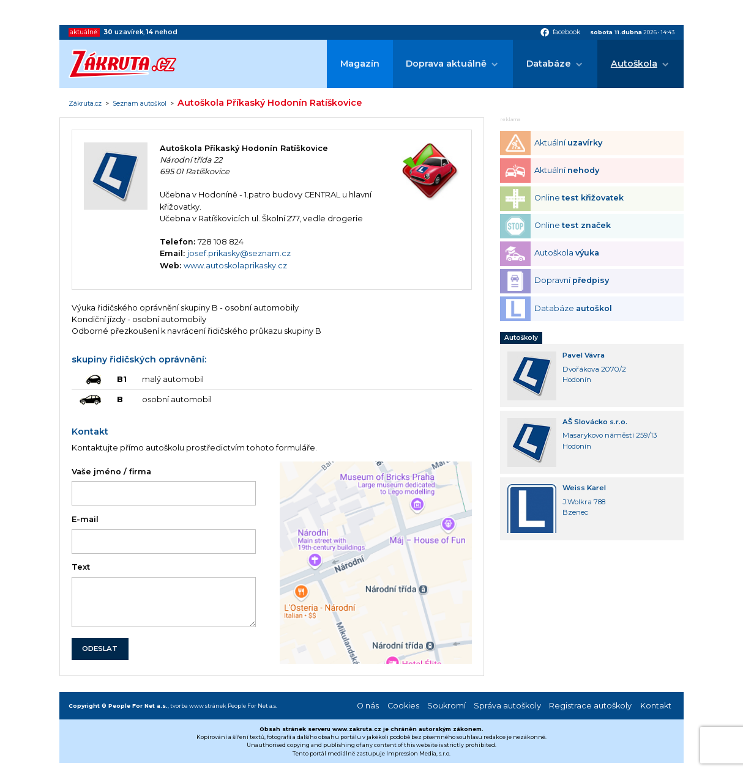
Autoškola (634, 63)
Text (81, 567)
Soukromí (446, 705)
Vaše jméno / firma (111, 471)
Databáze (548, 63)
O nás (368, 705)
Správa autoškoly (507, 705)
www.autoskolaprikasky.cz (235, 265)
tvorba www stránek (198, 705)
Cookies (403, 705)
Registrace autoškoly (590, 705)
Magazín (359, 63)
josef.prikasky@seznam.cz (239, 253)
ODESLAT (100, 648)
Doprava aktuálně (446, 63)
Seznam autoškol (139, 104)
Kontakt (655, 705)
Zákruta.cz (85, 104)
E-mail (85, 519)
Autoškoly (521, 338)
